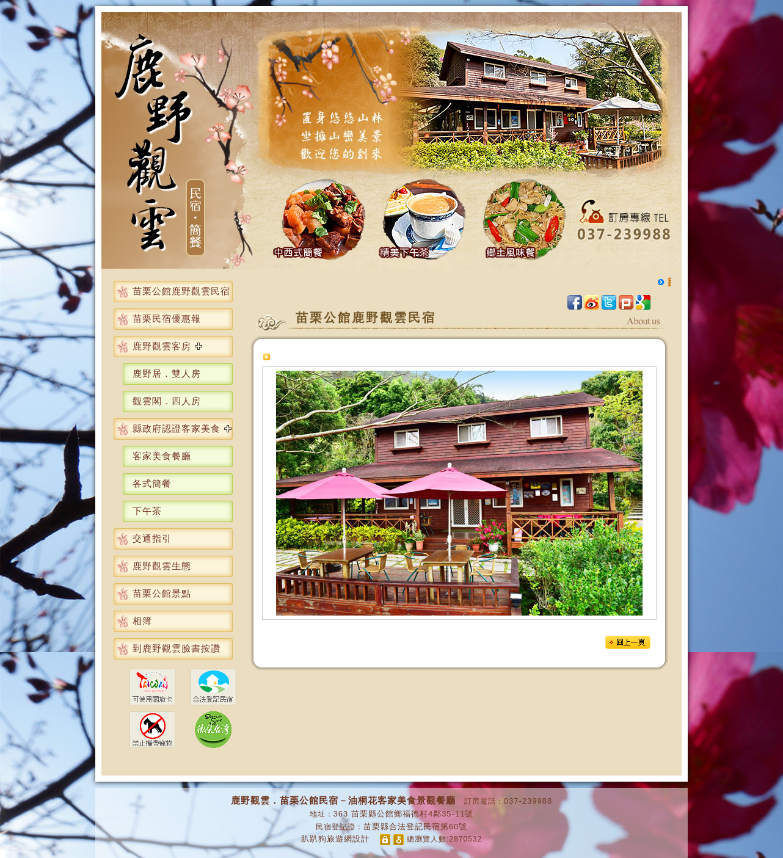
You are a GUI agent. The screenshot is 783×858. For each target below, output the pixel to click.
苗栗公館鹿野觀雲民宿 (181, 291)
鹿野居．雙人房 (167, 373)
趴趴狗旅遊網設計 (335, 838)
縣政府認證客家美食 (176, 428)
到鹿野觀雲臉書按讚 (176, 648)
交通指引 (152, 538)
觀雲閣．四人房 (167, 401)
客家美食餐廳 (162, 456)
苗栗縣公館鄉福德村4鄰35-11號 (412, 813)
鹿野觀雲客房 (162, 346)
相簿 (142, 621)
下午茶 (147, 511)
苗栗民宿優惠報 (167, 318)
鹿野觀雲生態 (162, 566)
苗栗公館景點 (162, 593)
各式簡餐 (152, 483)
